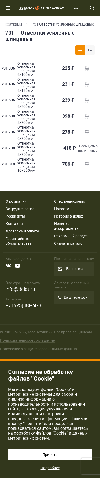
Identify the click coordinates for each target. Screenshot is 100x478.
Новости (61, 209)
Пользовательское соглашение (27, 340)
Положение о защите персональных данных (38, 349)
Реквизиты (15, 216)
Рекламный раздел (71, 236)
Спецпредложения (70, 201)
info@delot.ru (20, 289)
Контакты (14, 224)
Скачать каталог (69, 243)
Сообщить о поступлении (88, 148)
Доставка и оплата (22, 231)
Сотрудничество (20, 209)
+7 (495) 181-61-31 (24, 305)
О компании (16, 201)
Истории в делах (68, 216)
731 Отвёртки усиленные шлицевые (63, 24)
